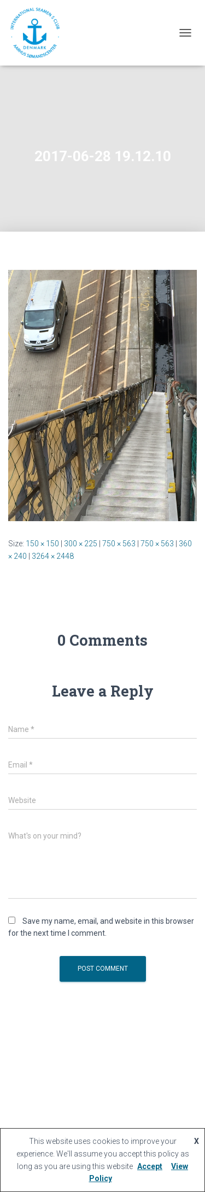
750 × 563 (119, 543)
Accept (149, 1166)
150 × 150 (42, 543)
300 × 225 (80, 543)
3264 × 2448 (53, 556)
